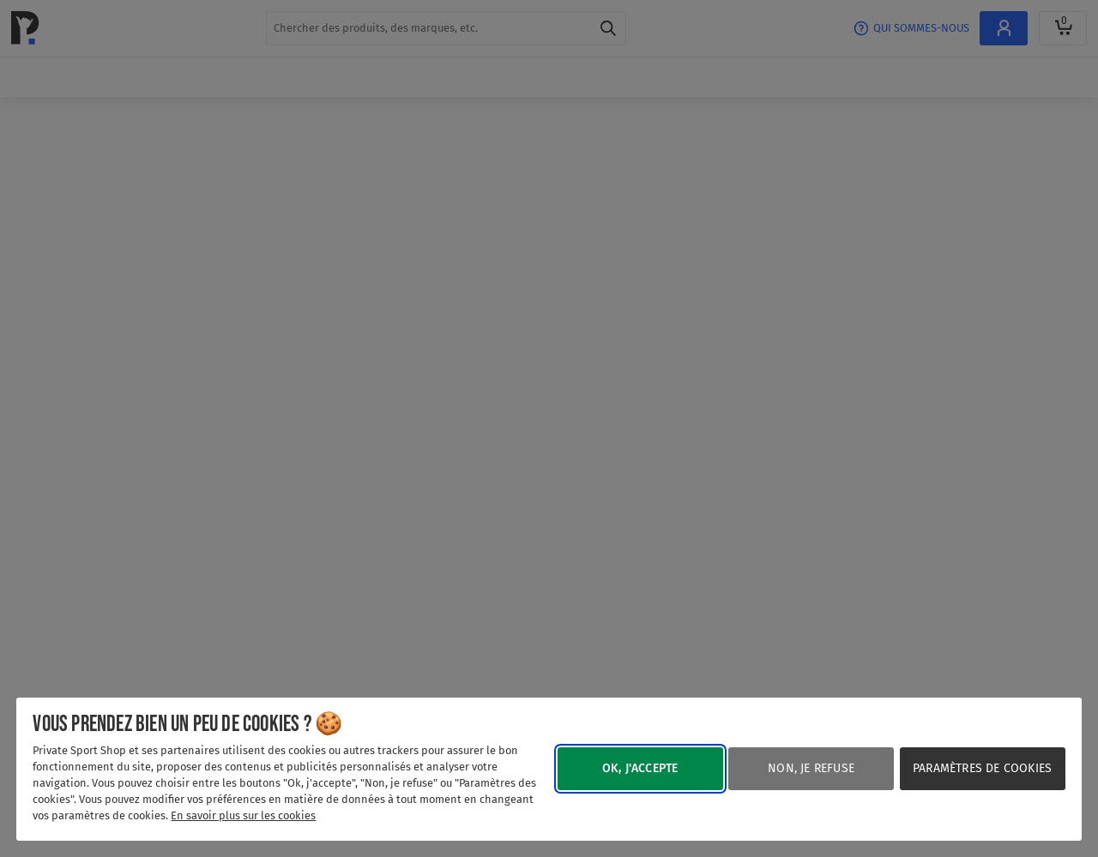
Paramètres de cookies (982, 768)
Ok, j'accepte (640, 768)
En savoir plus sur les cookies (243, 815)
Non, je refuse (811, 768)
